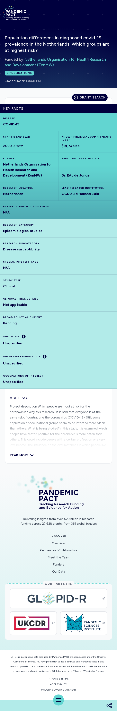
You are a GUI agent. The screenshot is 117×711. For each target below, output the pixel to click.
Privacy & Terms (59, 678)
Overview (58, 543)
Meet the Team (58, 557)
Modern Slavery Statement (58, 689)
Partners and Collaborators (58, 550)
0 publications (19, 73)
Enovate (99, 671)
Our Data (58, 571)
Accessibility (58, 684)
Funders (58, 564)
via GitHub (53, 671)
